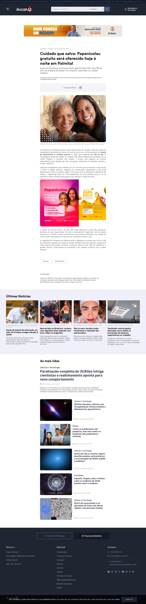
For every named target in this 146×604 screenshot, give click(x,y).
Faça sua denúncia (92, 536)
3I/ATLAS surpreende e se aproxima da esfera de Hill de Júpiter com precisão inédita (88, 505)
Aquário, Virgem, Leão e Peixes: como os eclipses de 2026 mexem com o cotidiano (89, 481)
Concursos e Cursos (64, 556)
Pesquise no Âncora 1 (60, 9)
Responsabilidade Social (14, 325)
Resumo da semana (64, 584)
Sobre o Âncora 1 (12, 552)
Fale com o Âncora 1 (13, 564)
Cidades (43, 49)
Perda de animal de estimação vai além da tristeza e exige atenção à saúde (22, 332)
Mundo (42, 325)
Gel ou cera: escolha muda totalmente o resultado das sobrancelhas (86, 330)
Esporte (60, 564)
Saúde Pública (59, 261)
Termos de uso (12, 560)
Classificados (62, 552)
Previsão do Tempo (64, 576)
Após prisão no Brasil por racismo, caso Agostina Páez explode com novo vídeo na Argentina (56, 330)
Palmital (45, 261)
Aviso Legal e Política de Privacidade (20, 556)
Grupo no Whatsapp (54, 536)
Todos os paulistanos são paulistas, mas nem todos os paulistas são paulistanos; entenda (86, 433)
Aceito (129, 599)
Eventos (60, 568)
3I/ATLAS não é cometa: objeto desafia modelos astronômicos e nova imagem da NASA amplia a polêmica (89, 457)
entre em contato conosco (72, 282)
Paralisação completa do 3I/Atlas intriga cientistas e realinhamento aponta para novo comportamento (72, 375)
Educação (60, 560)
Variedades (77, 325)
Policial (59, 572)
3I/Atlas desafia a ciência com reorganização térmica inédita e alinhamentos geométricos (90, 406)
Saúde (110, 325)
